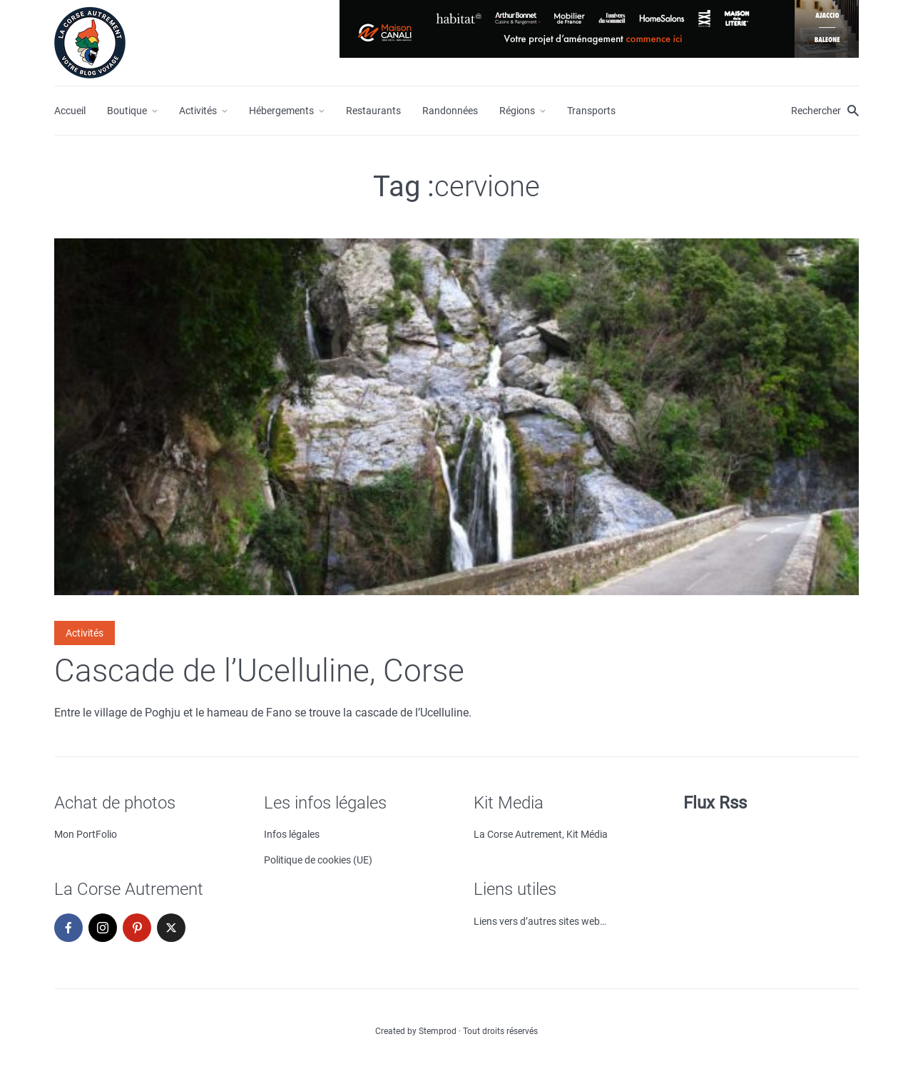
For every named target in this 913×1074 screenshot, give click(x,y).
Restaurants (373, 110)
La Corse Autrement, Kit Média (541, 834)
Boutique (127, 110)
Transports (591, 110)
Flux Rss (715, 803)
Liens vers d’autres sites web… (540, 921)
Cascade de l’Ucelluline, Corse (259, 670)
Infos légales (292, 834)
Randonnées (450, 110)
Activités (198, 110)
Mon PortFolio (85, 834)
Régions (517, 110)
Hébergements (281, 110)
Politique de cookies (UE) (318, 860)
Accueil (70, 110)
